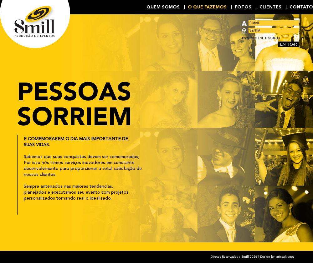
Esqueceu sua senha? (261, 38)
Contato (301, 7)
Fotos (243, 7)
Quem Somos (163, 7)
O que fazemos (207, 7)
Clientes (270, 7)
